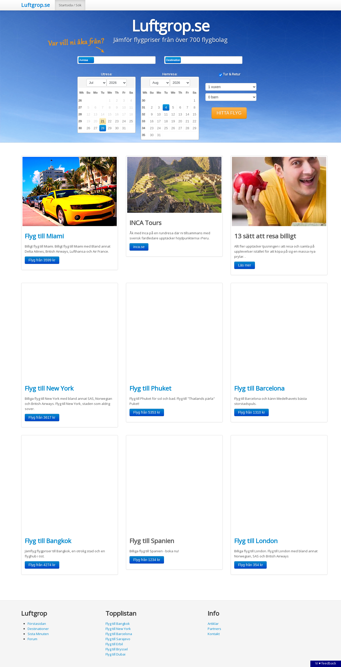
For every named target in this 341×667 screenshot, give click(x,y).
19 (173, 121)
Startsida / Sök (70, 5)
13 (180, 114)
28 (102, 128)
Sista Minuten (38, 633)
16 (152, 121)
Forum (32, 639)
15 (194, 114)
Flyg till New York (49, 388)
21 (102, 121)
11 (166, 114)
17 (159, 121)
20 (180, 121)
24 (124, 121)
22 (109, 121)
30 (117, 128)
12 (173, 114)
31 (124, 128)
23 (117, 121)
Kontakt (214, 633)
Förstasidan (37, 623)
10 (159, 114)
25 (131, 121)
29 (109, 128)
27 (95, 128)
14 (187, 114)
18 (166, 121)
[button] (229, 113)
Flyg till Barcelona (259, 388)
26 (88, 128)
